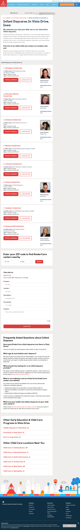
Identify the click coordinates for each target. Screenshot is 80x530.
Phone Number (26, 304)
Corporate (31, 513)
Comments (6, 309)
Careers (31, 511)
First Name (26, 283)
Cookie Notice (26, 526)
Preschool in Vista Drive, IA (13, 432)
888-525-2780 (7, 275)
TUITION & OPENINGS (11, 80)
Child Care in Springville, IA (13, 471)
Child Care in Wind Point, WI (14, 466)
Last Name (26, 290)
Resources (34, 4)
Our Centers (11, 4)
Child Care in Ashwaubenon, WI (15, 448)
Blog (47, 4)
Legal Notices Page (14, 527)
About (41, 4)
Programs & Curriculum (23, 4)
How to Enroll (50, 507)
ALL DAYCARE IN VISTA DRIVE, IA (19, 18)
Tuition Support (51, 505)
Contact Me (26, 326)
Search (39, 261)
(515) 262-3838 (25, 238)
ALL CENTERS (6, 18)
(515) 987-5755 (25, 131)
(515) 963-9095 (25, 218)
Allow (69, 525)
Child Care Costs (51, 509)
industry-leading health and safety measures (24, 407)
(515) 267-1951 (25, 107)
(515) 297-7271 (25, 156)
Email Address (26, 297)
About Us (31, 505)
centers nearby (66, 4)
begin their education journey (20, 374)
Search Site (76, 5)
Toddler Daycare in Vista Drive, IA (16, 428)
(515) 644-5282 (25, 194)
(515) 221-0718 (25, 80)
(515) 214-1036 (25, 174)
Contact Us (54, 4)
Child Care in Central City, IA (14, 462)
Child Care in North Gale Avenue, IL (16, 457)
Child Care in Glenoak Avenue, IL (16, 452)
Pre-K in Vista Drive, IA (12, 437)
